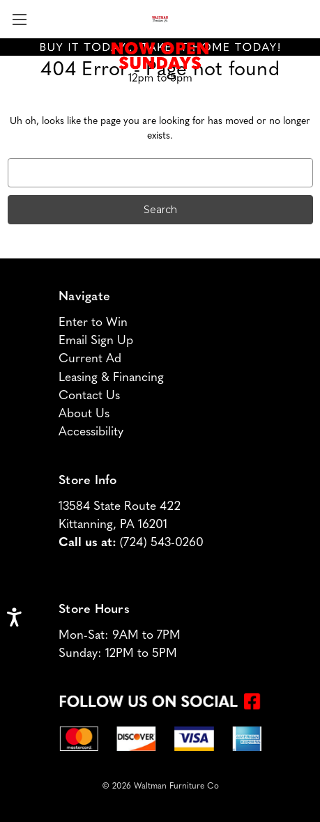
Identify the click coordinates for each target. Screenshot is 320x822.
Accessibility (91, 432)
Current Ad (90, 359)
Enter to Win (93, 323)
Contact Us (89, 396)
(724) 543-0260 (162, 543)
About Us (84, 414)
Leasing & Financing (111, 378)
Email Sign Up (96, 341)
